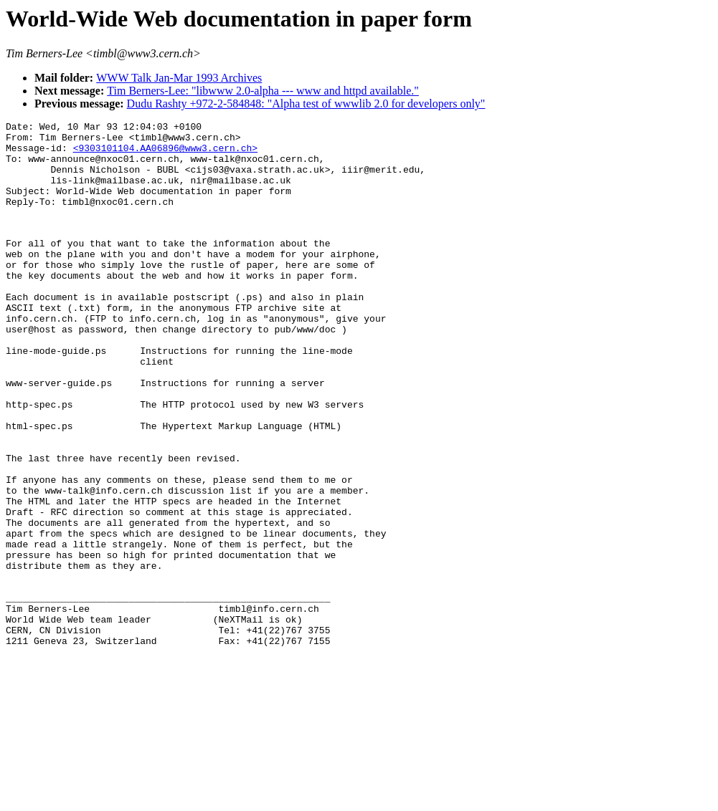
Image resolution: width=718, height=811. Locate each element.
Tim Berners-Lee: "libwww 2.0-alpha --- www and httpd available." (263, 91)
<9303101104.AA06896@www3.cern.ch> (165, 154)
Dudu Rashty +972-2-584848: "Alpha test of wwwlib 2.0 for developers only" (306, 103)
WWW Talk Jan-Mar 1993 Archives (179, 78)
